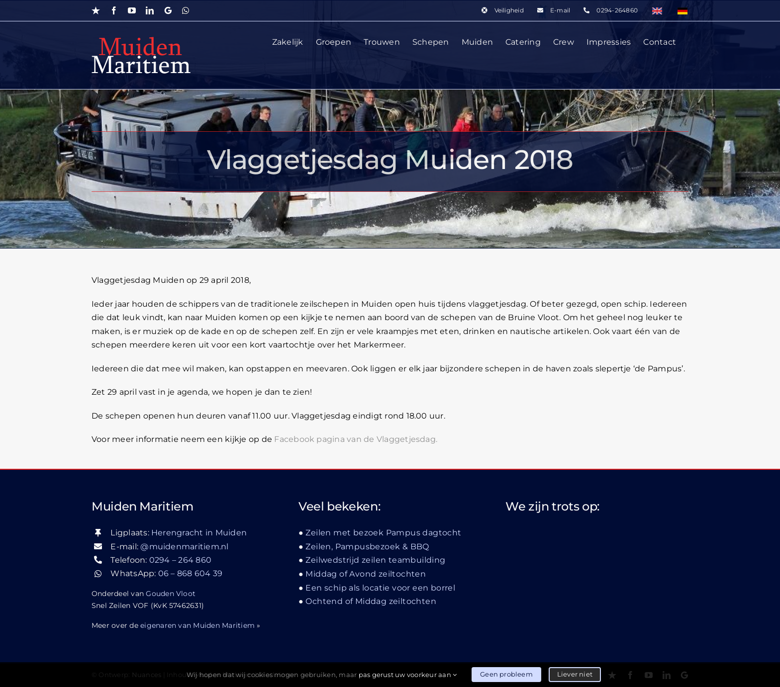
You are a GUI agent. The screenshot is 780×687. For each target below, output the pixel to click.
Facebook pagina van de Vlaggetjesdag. (355, 439)
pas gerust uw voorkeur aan (408, 675)
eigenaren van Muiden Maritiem (197, 624)
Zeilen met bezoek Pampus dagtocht (383, 532)
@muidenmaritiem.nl (184, 546)
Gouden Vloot (170, 593)
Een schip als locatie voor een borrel (380, 587)
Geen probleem (506, 674)
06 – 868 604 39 (190, 573)
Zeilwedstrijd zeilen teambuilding (375, 560)
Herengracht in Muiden (199, 532)
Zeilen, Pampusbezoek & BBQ (367, 546)
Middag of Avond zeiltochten (365, 574)
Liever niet (574, 674)
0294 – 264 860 (180, 560)
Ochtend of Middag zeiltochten (370, 601)
